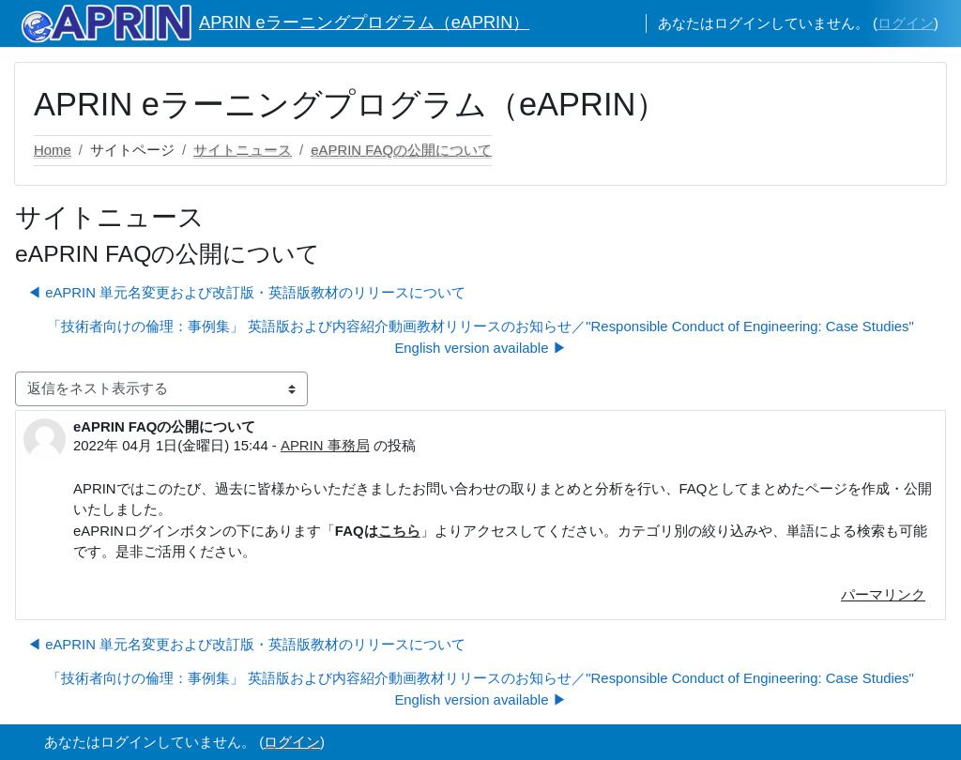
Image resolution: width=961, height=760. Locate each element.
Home (52, 150)
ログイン (905, 23)
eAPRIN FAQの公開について (401, 150)
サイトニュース (242, 150)
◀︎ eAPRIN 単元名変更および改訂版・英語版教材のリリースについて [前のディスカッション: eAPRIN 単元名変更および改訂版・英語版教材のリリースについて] (246, 292)
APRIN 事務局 (325, 445)
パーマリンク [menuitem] (883, 594)
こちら (399, 531)
